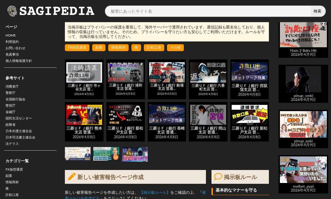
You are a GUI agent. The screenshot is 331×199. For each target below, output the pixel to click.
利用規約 (13, 43)
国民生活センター (21, 127)
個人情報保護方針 (21, 64)
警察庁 (11, 98)
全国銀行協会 (17, 105)
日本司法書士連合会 (23, 148)
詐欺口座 (158, 47)
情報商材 (121, 47)
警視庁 (11, 112)
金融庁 (11, 119)
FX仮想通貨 (16, 182)
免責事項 (13, 57)
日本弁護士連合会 (21, 141)
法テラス (13, 155)
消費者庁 (13, 91)
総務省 (11, 134)
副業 (9, 189)
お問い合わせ (17, 50)
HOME (11, 35)
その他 (180, 47)
